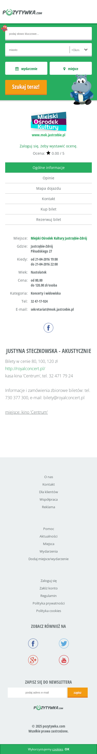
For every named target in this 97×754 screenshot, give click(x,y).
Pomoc (48, 528)
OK (67, 749)
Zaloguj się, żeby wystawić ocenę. (48, 146)
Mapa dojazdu (48, 188)
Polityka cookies (48, 610)
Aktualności (48, 536)
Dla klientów (48, 492)
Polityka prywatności (49, 603)
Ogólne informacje (49, 167)
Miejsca (48, 543)
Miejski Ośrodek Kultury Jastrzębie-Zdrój (59, 238)
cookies (57, 749)
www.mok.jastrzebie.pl (48, 134)
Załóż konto (49, 588)
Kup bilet (48, 209)
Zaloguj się (49, 580)
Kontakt (48, 198)
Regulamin (48, 595)
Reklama (48, 507)
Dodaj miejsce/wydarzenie (48, 558)
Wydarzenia (49, 551)
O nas (48, 476)
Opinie (48, 177)
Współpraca (49, 499)
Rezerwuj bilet (48, 219)
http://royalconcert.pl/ (25, 368)
